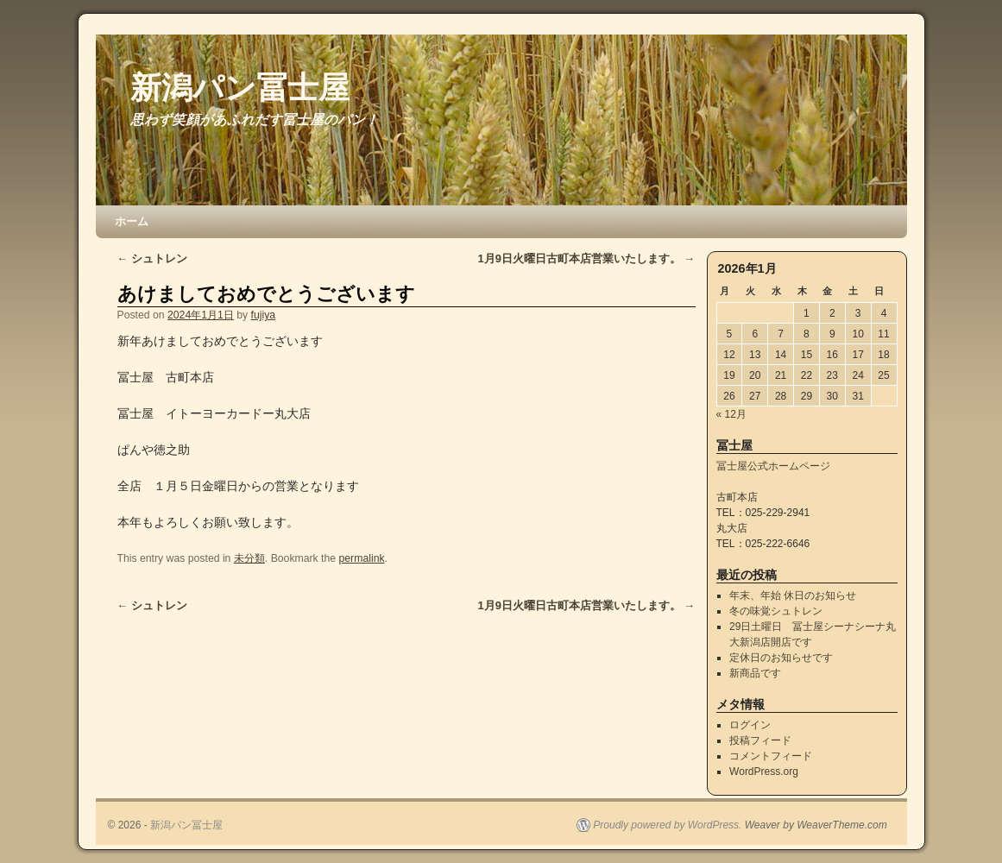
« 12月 (731, 414)
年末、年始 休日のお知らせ (792, 595)
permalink (362, 558)
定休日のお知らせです (781, 658)
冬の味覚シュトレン (775, 611)
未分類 (249, 558)
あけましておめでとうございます (266, 294)
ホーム (131, 221)
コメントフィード (770, 756)
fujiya (263, 315)
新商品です (755, 673)
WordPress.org (763, 771)
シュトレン (152, 258)
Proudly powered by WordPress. (667, 825)
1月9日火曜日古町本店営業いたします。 (587, 258)
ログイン (750, 725)
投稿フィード (760, 740)
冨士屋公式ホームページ (773, 466)
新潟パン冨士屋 (240, 87)
